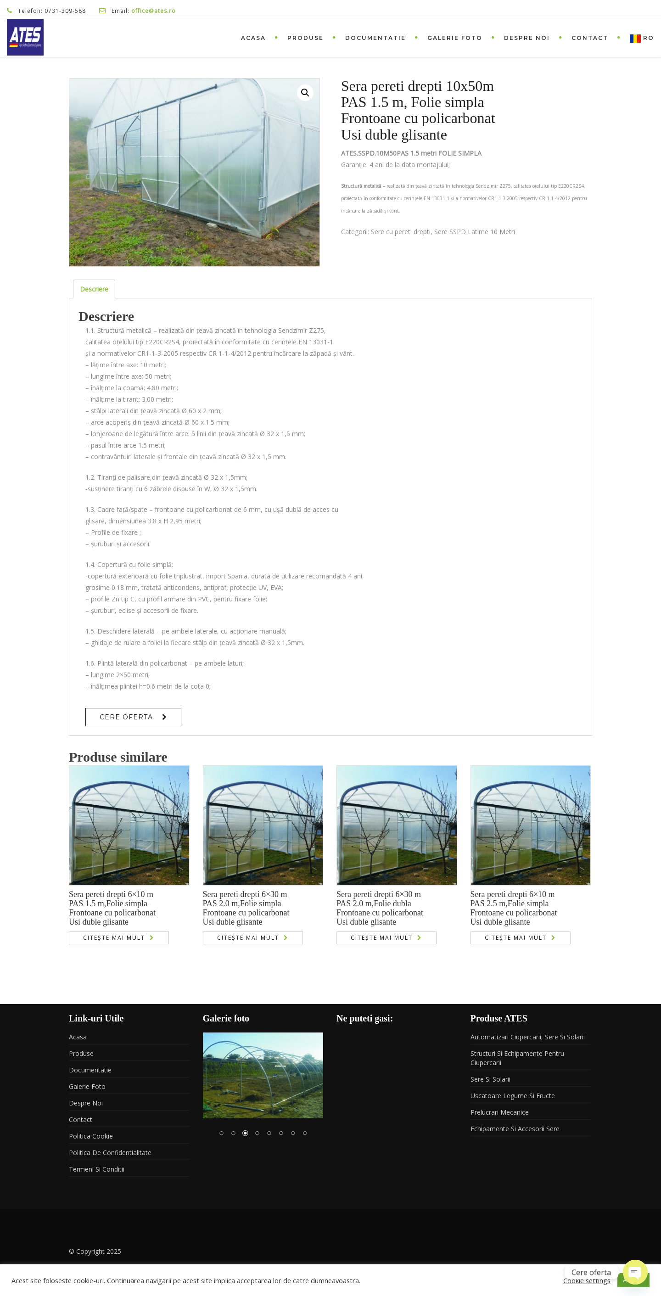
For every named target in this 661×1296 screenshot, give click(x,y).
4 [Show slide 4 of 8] (257, 1134)
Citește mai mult (114, 938)
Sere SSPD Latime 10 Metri (474, 231)
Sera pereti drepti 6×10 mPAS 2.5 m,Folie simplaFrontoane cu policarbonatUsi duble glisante (514, 908)
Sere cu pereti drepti (401, 231)
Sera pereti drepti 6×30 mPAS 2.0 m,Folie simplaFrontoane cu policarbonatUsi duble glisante (246, 908)
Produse (305, 37)
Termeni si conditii (96, 1169)
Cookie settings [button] (587, 1280)
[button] (305, 92)
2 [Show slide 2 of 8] (233, 1134)
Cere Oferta (126, 717)
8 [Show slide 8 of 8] (305, 1134)
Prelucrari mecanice (500, 1112)
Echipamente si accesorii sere (515, 1128)
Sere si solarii (490, 1079)
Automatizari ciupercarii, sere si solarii (528, 1036)
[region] (263, 1090)
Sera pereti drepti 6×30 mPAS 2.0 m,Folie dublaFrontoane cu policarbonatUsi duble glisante (379, 908)
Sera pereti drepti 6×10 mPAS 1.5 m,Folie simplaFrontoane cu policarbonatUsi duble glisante (112, 908)
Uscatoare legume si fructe (513, 1095)
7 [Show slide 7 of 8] (293, 1134)
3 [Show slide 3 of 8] (245, 1134)
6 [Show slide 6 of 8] (281, 1134)
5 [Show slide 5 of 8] (269, 1134)
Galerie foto (454, 37)
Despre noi (527, 37)
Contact (589, 37)
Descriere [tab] (94, 289)
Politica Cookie (91, 1136)
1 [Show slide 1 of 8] (221, 1134)
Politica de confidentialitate (110, 1152)
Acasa (253, 37)
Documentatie (375, 37)
